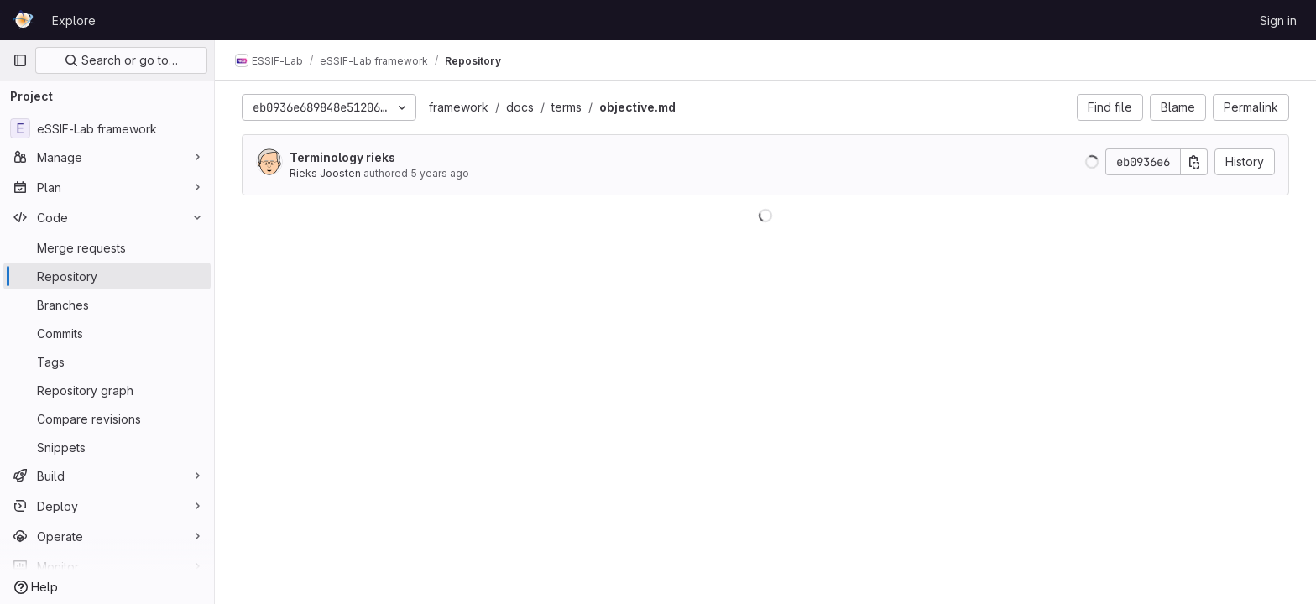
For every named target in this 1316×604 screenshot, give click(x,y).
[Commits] (107, 333)
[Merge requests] (107, 247)
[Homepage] (24, 20)
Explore (74, 20)
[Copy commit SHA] (1194, 161)
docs (520, 107)
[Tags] (107, 361)
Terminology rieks (342, 157)
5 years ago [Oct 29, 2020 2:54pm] (439, 173)
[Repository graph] (107, 390)
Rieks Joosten (325, 173)
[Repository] (107, 276)
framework (458, 107)
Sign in (1278, 20)
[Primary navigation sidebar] (20, 60)
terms (566, 107)
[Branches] (107, 304)
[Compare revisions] (107, 418)
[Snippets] (107, 447)
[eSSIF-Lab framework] (107, 128)
